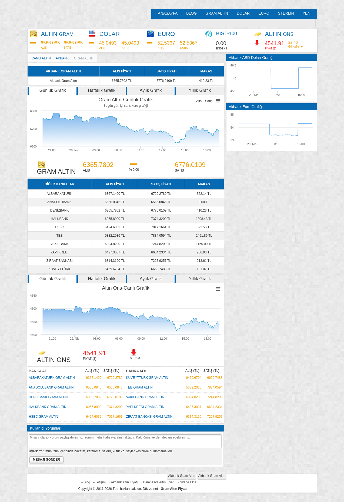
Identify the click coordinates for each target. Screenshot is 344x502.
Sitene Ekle (188, 482)
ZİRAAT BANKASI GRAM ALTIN (149, 417)
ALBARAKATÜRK (59, 194)
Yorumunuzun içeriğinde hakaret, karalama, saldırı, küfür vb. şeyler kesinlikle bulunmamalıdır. (101, 451)
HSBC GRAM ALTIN (43, 417)
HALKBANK (59, 219)
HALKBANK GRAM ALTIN (47, 407)
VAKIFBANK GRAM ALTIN (145, 397)
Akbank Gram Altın (181, 476)
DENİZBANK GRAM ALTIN (48, 397)
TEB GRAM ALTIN (139, 387)
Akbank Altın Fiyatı (124, 482)
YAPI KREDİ (59, 252)
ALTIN (57, 34)
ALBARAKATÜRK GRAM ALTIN (52, 378)
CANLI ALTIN (41, 58)
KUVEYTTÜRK (60, 269)
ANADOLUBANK (59, 202)
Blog (87, 482)
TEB (59, 235)
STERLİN (286, 13)
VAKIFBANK (59, 244)
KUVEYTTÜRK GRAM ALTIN (147, 378)
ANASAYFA (168, 13)
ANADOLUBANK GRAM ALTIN (51, 387)
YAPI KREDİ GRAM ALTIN (145, 407)
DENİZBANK (59, 210)
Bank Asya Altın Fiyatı (159, 482)
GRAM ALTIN (216, 13)
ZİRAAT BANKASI (59, 261)
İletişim (101, 482)
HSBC (59, 227)
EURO (263, 13)
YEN (306, 13)
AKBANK (62, 58)
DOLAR (243, 13)
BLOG (191, 13)
